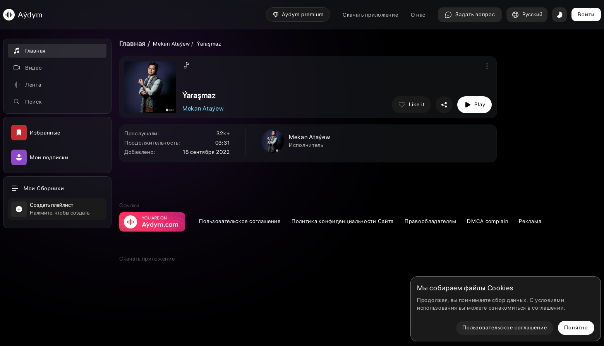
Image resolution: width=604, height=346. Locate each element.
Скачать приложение (370, 15)
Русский (526, 15)
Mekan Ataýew (171, 44)
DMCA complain (487, 221)
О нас (418, 15)
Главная (132, 43)
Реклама (530, 221)
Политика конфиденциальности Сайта (343, 221)
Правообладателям (430, 221)
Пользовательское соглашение (240, 221)
